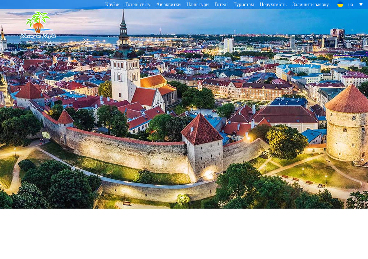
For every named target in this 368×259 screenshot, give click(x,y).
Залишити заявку (310, 4)
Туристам (244, 4)
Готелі (221, 4)
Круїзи (112, 4)
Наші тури (198, 4)
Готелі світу (138, 4)
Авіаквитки (168, 4)
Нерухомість (273, 4)
